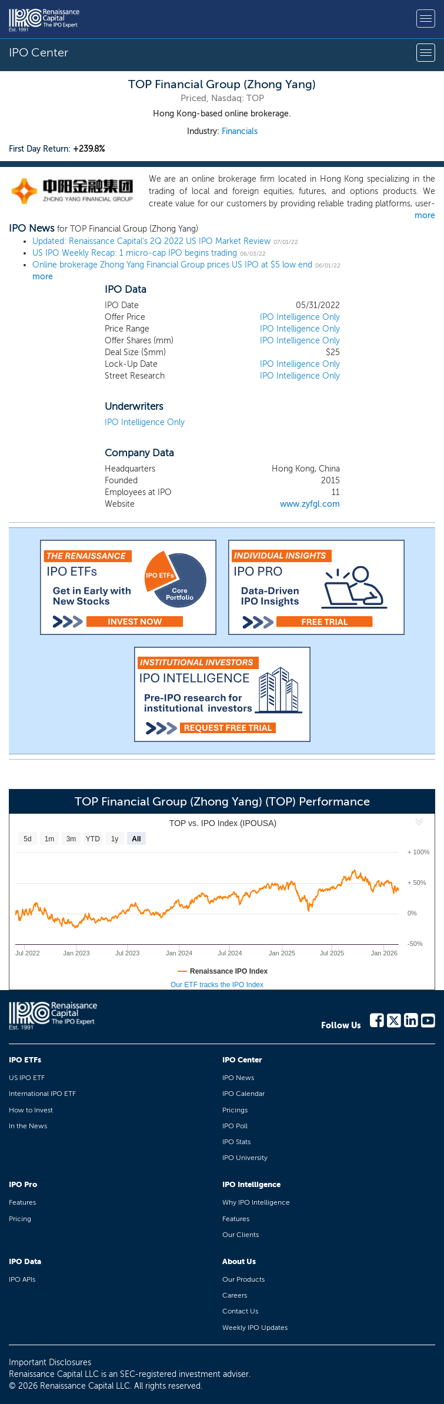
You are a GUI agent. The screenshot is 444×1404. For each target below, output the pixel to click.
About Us (239, 1261)
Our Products (243, 1279)
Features (22, 1202)
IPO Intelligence (251, 1184)
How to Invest (31, 1110)
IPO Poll (235, 1126)
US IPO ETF (27, 1078)
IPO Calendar (243, 1093)
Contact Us (240, 1311)
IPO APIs (22, 1279)
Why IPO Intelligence (256, 1202)
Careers (234, 1295)
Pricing (20, 1219)
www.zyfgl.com (310, 504)
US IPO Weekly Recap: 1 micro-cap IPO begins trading (134, 253)
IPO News (238, 1078)
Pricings (235, 1110)
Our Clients (240, 1235)
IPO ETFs (25, 1059)
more (425, 215)
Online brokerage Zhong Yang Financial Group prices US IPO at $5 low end (172, 265)
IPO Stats (236, 1142)
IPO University (245, 1158)
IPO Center (242, 1059)
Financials (240, 131)
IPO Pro (23, 1184)
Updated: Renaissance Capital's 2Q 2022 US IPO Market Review (151, 241)
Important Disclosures (50, 1363)
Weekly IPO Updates (255, 1327)
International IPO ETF (42, 1093)
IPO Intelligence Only (300, 317)
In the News (28, 1126)
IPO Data (25, 1261)
